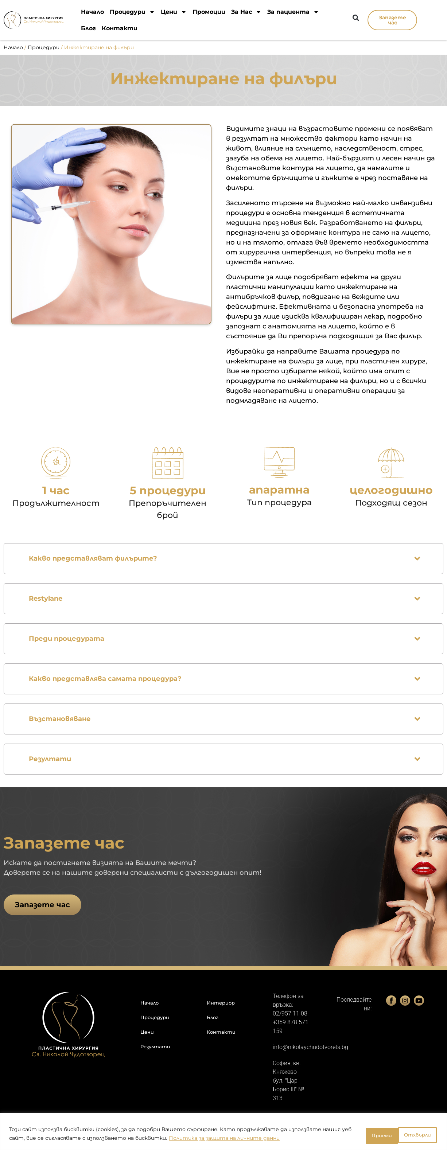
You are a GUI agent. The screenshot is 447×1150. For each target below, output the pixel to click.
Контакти (119, 28)
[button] (356, 18)
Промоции (209, 11)
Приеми (416, 1135)
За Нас (246, 11)
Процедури (132, 11)
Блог (88, 28)
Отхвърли (366, 1135)
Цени (174, 11)
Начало (92, 11)
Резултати (155, 1046)
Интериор (221, 1003)
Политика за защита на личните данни (254, 1139)
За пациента (293, 11)
